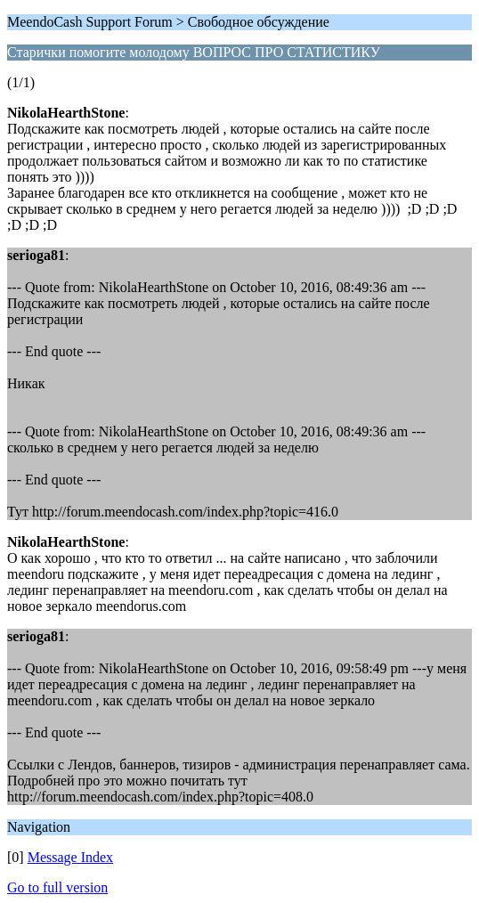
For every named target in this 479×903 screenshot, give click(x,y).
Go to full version (57, 887)
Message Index (70, 857)
